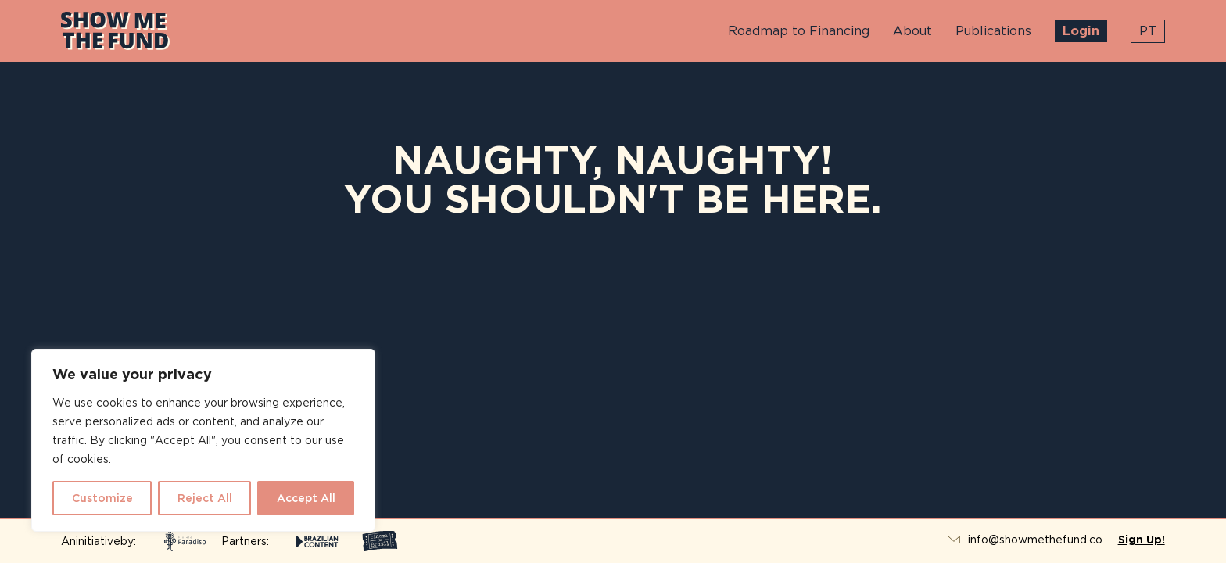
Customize (102, 498)
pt (1147, 30)
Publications (993, 30)
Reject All (204, 498)
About (912, 30)
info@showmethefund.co (1035, 539)
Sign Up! (1141, 539)
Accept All (306, 498)
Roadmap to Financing (798, 30)
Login (1081, 30)
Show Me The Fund (115, 31)
